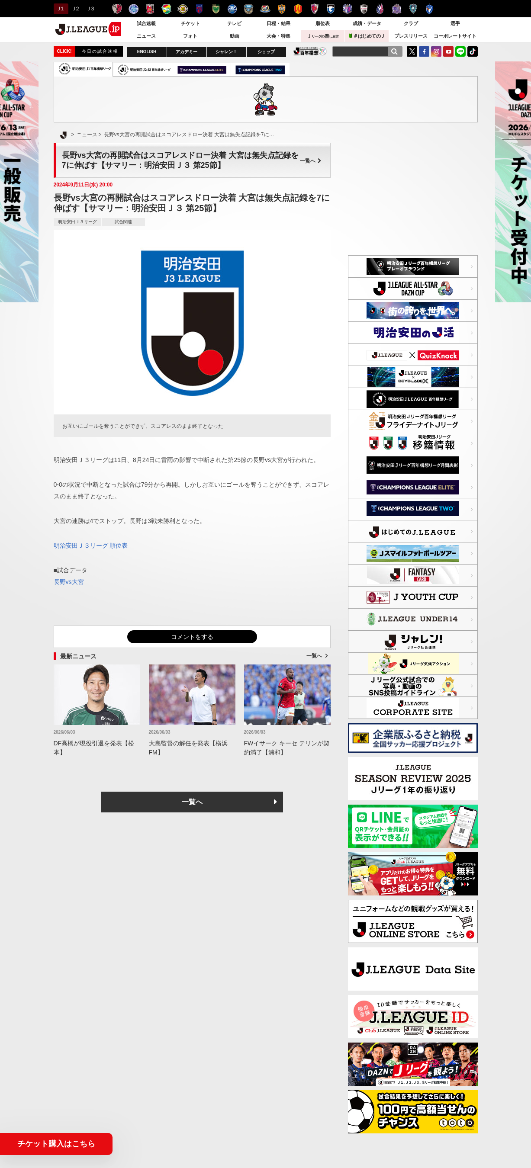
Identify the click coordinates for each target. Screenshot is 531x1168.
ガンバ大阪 (330, 8)
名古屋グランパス (298, 8)
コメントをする (192, 636)
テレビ (234, 23)
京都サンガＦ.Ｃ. (314, 8)
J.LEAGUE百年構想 (310, 51)
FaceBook (424, 51)
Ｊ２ (75, 9)
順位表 (322, 23)
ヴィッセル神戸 (363, 8)
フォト (190, 36)
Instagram (436, 51)
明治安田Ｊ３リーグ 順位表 (91, 545)
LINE (460, 51)
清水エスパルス (281, 8)
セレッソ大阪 (347, 8)
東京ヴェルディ (215, 8)
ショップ (266, 51)
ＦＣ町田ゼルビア (232, 8)
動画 (234, 36)
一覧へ (311, 161)
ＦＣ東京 (199, 8)
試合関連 (123, 221)
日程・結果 (278, 23)
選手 (455, 23)
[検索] (394, 51)
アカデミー (186, 51)
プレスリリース (411, 36)
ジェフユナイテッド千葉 (166, 8)
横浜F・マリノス (265, 8)
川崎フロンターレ (248, 8)
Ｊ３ (89, 9)
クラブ (411, 23)
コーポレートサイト (455, 36)
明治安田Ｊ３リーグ (77, 221)
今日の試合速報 (100, 51)
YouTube (448, 51)
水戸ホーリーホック (133, 8)
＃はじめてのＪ (367, 36)
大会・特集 (278, 36)
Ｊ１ (60, 9)
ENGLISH (146, 51)
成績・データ (367, 23)
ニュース (146, 36)
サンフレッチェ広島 (396, 8)
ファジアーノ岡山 (380, 8)
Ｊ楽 (323, 36)
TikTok (472, 51)
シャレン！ (226, 51)
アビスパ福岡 (413, 8)
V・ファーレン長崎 (429, 8)
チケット (190, 23)
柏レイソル (182, 8)
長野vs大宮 (69, 581)
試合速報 (146, 23)
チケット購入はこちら (56, 1143)
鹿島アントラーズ (117, 8)
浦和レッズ (150, 8)
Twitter (412, 51)
